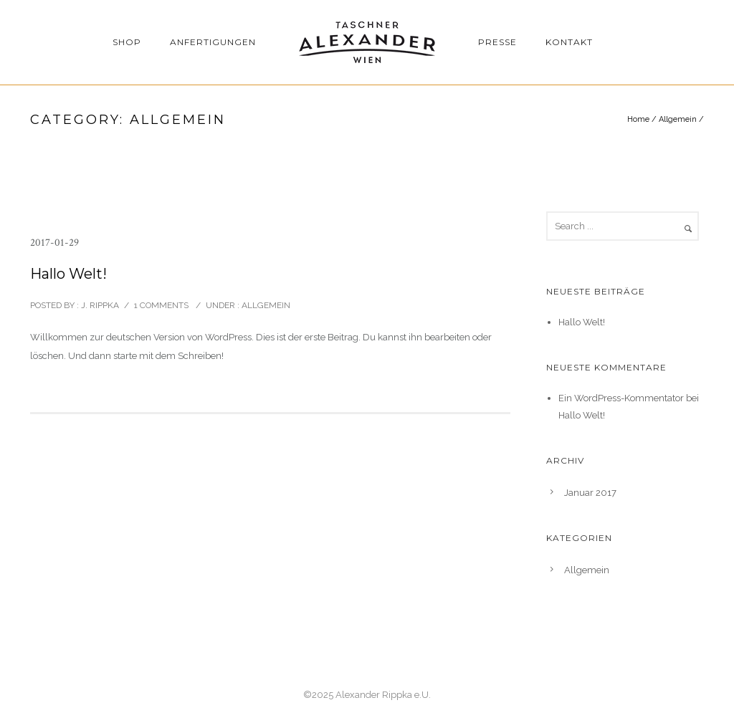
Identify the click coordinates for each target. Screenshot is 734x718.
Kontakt (569, 42)
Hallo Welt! (68, 273)
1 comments (161, 305)
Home (638, 119)
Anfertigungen (213, 42)
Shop (127, 42)
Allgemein (678, 119)
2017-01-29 (54, 242)
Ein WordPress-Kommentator (621, 398)
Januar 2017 (590, 492)
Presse (497, 42)
